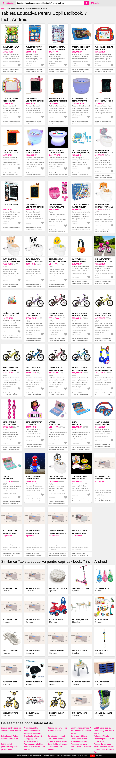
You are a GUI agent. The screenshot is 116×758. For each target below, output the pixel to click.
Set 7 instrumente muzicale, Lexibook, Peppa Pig (81, 152)
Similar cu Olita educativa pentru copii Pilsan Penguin (57, 502)
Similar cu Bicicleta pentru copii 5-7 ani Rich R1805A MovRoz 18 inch (33, 340)
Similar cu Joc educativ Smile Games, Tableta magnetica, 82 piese (81, 229)
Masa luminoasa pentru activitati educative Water (33, 152)
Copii (3, 9)
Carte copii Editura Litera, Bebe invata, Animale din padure (79, 738)
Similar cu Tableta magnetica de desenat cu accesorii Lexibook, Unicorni (11, 123)
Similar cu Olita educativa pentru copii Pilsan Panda (33, 285)
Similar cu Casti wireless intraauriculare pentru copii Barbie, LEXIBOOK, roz (57, 231)
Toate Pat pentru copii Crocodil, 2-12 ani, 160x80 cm (104, 500)
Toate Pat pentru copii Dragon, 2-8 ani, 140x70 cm (11, 554)
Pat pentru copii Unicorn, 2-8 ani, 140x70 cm (79, 533)
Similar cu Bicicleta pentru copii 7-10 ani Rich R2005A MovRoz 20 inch (80, 340)
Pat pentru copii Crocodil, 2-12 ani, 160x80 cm (103, 479)
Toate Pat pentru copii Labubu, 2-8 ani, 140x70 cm (34, 554)
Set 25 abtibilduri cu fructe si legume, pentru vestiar (104, 730)
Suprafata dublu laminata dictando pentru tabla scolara (32, 730)
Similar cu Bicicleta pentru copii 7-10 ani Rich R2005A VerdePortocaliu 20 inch (103, 340)
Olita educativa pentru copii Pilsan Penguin (57, 479)
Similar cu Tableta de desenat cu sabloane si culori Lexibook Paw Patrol (81, 71)
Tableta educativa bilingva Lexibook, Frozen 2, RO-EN (57, 49)
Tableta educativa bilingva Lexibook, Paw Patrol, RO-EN (34, 49)
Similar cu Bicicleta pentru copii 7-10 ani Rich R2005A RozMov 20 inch (57, 340)
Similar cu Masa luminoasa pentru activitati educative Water (34, 174)
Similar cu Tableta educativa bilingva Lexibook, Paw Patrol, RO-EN (35, 71)
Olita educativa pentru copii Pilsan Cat (11, 261)
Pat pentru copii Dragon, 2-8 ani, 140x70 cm (10, 533)
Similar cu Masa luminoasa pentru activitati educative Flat (58, 173)
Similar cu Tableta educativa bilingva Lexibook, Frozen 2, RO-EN (57, 71)
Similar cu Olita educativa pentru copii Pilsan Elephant (103, 176)
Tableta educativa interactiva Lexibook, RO (11, 49)
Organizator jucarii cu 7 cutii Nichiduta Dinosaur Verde (81, 730)
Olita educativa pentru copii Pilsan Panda (34, 261)
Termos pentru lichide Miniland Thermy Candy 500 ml (34, 746)
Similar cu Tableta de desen (11, 227)
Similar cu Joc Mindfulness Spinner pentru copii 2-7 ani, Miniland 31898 (80, 500)
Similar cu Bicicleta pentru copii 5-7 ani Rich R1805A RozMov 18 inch (57, 394)
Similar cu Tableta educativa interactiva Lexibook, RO (11, 70)
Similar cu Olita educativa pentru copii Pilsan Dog (102, 231)
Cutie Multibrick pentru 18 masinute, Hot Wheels (57, 746)
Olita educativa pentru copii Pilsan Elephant (104, 152)
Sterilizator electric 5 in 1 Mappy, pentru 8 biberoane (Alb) (34, 738)
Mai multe (99, 756)
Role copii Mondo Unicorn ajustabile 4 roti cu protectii (104, 738)
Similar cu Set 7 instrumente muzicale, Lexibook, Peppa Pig (80, 174)
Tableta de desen (10, 205)
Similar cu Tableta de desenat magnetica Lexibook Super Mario (104, 71)
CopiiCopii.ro (8, 3)
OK (92, 756)
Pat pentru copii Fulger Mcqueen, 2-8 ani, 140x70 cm (57, 533)
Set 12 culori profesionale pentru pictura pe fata (9, 746)
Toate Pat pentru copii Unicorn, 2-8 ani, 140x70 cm (80, 554)
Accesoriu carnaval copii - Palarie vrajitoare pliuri (81, 746)
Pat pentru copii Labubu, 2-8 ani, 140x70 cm (33, 533)
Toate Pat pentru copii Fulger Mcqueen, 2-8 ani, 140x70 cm (57, 554)
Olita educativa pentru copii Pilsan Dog (104, 207)
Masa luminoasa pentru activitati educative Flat (56, 152)
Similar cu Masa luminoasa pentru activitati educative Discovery (80, 123)
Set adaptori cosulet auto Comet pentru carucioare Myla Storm (57, 738)
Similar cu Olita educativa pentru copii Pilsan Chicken (57, 285)
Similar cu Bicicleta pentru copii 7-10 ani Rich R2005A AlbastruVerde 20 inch (80, 394)
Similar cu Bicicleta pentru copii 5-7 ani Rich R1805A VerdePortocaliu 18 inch (10, 394)
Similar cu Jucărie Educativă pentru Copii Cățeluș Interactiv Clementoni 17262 (12, 337)
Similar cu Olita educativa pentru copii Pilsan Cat (10, 285)
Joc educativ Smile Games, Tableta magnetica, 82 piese (80, 207)
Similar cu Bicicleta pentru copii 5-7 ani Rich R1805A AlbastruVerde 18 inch (33, 394)
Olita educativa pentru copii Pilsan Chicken (57, 261)
